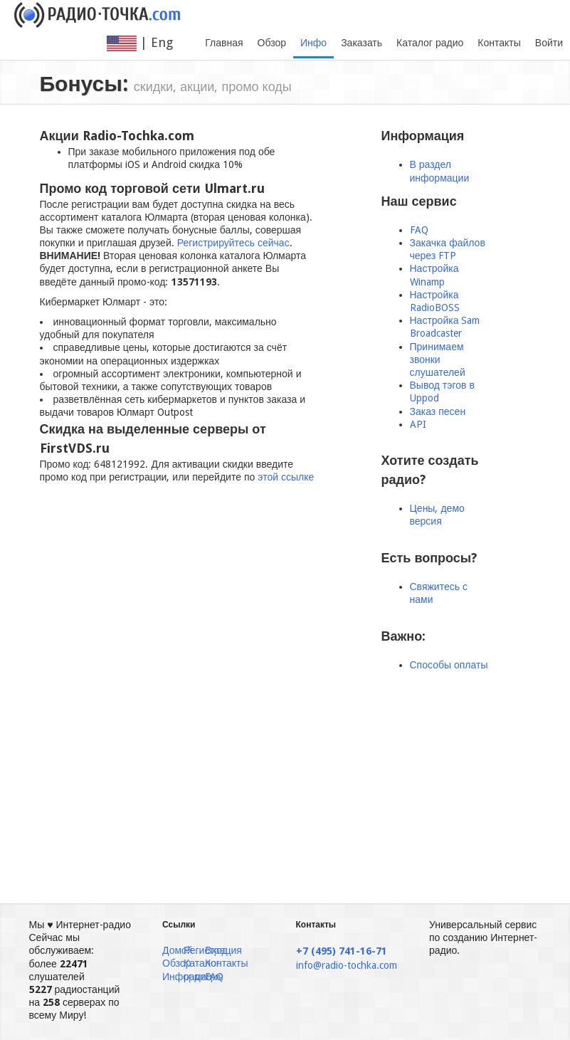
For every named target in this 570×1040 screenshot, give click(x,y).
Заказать (361, 42)
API (418, 424)
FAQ (419, 230)
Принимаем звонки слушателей (437, 359)
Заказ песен (438, 411)
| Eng (149, 43)
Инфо (313, 42)
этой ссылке (286, 477)
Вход (216, 950)
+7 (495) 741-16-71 (341, 951)
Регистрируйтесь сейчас (233, 242)
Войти (549, 42)
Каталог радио (429, 42)
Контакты (498, 42)
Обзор (272, 42)
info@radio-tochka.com (346, 965)
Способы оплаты (449, 665)
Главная (224, 42)
